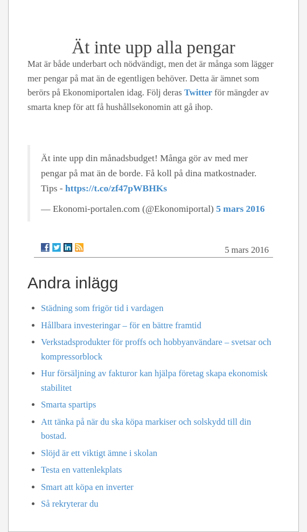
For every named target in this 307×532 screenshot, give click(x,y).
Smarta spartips (68, 404)
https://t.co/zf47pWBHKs (116, 188)
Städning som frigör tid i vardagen (102, 308)
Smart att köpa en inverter (87, 487)
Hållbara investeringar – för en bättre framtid (121, 325)
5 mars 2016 (240, 208)
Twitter (198, 92)
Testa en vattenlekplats (81, 470)
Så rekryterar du (70, 504)
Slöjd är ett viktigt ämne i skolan (99, 453)
